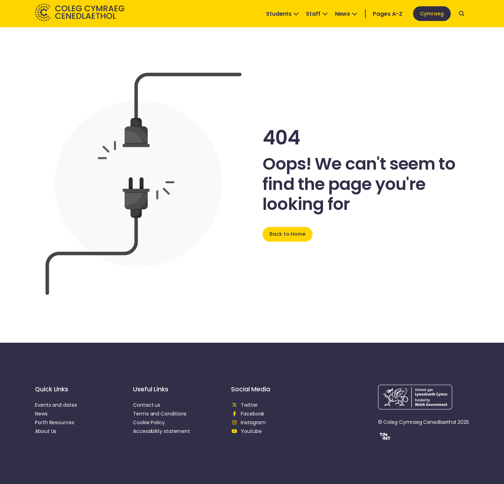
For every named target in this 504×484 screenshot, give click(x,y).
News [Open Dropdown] (346, 13)
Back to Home (288, 233)
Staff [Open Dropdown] (317, 13)
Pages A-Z (387, 14)
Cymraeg (432, 13)
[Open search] (461, 13)
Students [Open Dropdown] (282, 13)
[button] (384, 437)
